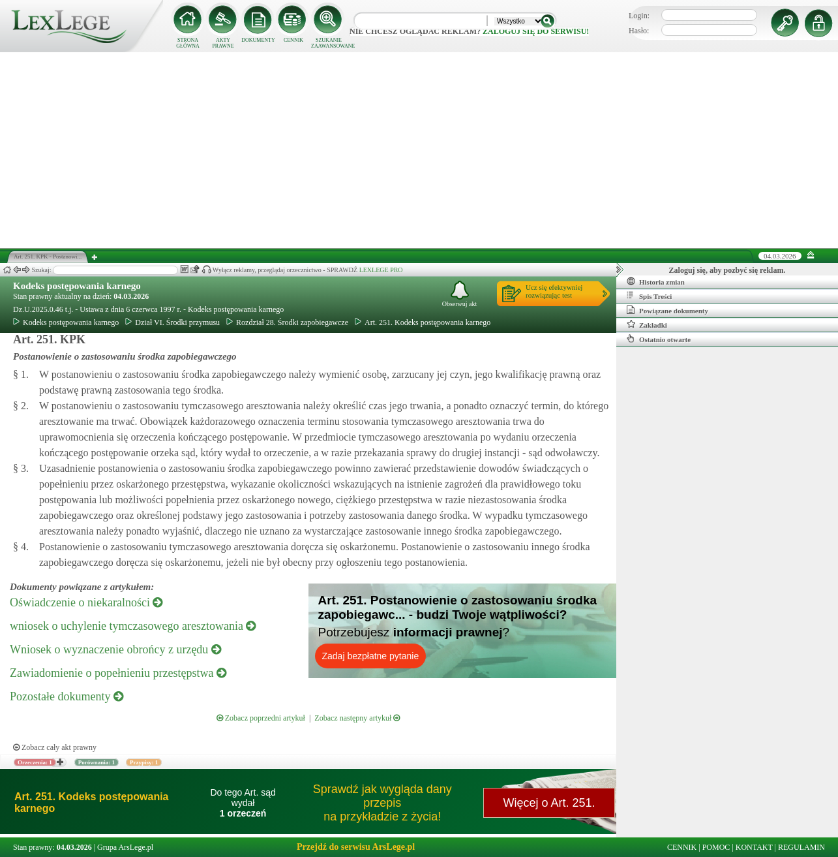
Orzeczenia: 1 (35, 762)
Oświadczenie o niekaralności (86, 602)
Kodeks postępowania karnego (77, 286)
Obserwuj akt (459, 294)
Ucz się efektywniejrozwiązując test (554, 291)
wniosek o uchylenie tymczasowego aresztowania (133, 625)
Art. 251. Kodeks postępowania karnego (422, 322)
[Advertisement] (419, 150)
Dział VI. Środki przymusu (172, 322)
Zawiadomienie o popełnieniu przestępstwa (118, 672)
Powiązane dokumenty (667, 310)
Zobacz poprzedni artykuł (261, 718)
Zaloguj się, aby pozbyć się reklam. (727, 270)
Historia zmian (656, 281)
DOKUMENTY (258, 40)
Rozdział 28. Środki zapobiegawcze (287, 322)
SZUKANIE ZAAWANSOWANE (328, 43)
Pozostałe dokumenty (66, 696)
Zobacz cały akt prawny (55, 747)
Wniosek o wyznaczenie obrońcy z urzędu (115, 649)
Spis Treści (649, 295)
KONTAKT (754, 847)
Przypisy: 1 (144, 762)
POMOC (716, 847)
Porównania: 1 (96, 762)
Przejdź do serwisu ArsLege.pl (356, 847)
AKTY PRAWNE (222, 43)
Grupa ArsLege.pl (125, 847)
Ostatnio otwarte (659, 338)
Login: (639, 15)
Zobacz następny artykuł (357, 718)
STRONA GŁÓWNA (188, 43)
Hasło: (639, 30)
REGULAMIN (801, 847)
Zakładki (647, 324)
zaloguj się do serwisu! (536, 31)
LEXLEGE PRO (381, 269)
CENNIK (293, 40)
